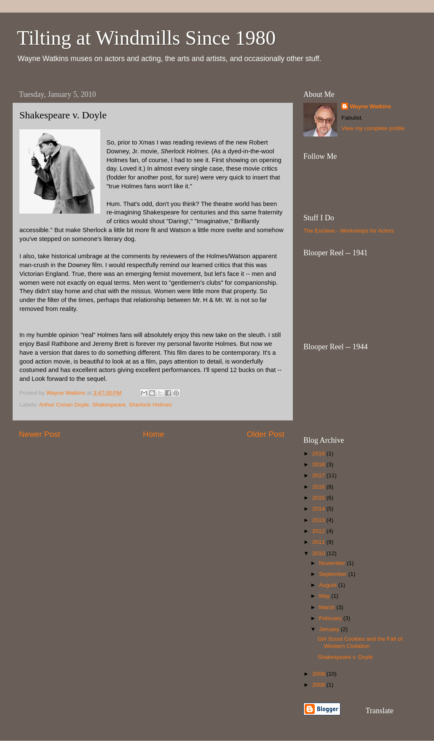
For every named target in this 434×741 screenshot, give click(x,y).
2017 (319, 475)
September (333, 574)
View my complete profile (373, 128)
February (331, 618)
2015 (319, 498)
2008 (319, 685)
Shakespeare (109, 404)
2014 (319, 509)
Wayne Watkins (370, 106)
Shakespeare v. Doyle (345, 657)
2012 (319, 531)
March (327, 607)
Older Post (265, 434)
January (330, 629)
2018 (319, 464)
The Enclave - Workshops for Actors (348, 230)
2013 (319, 520)
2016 (319, 487)
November (333, 563)
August (328, 585)
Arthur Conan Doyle (64, 404)
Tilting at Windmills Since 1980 (146, 38)
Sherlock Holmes (150, 404)
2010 (319, 553)
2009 (319, 674)
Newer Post (39, 434)
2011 (319, 542)
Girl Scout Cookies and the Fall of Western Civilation (360, 642)
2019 (319, 453)
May (325, 596)
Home (153, 434)
